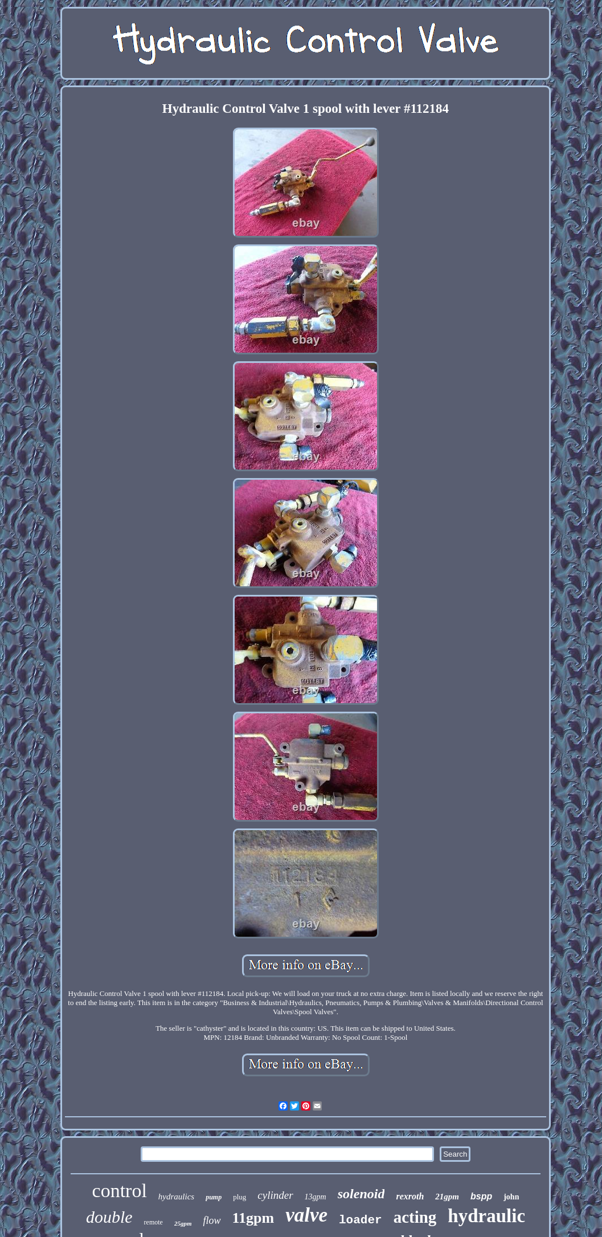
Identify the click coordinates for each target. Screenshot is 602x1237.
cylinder (275, 1195)
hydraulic (486, 1216)
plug (239, 1197)
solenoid (361, 1193)
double (109, 1216)
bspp (481, 1196)
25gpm (183, 1223)
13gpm (315, 1197)
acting (415, 1217)
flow (211, 1220)
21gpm (447, 1196)
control (119, 1190)
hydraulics (176, 1196)
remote (153, 1222)
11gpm (253, 1218)
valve (306, 1215)
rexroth (410, 1196)
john (511, 1197)
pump (214, 1197)
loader (360, 1220)
